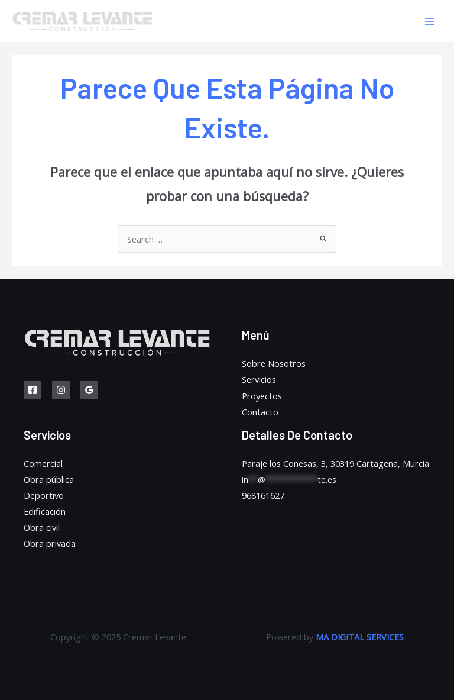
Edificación (45, 511)
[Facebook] (32, 390)
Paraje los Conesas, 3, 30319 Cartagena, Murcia (335, 463)
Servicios (259, 379)
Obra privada (50, 543)
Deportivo (44, 495)
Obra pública (49, 479)
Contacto (260, 412)
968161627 (263, 495)
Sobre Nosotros (274, 363)
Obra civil (42, 527)
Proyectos (262, 396)
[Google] (89, 390)
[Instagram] (61, 390)
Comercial (43, 463)
